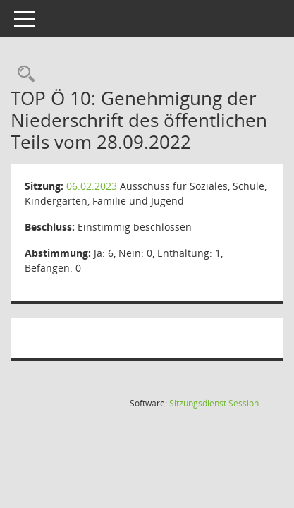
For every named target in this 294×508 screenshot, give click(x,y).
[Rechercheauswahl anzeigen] (23, 74)
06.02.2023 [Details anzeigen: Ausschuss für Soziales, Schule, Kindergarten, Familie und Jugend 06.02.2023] (91, 186)
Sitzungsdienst (214, 403)
